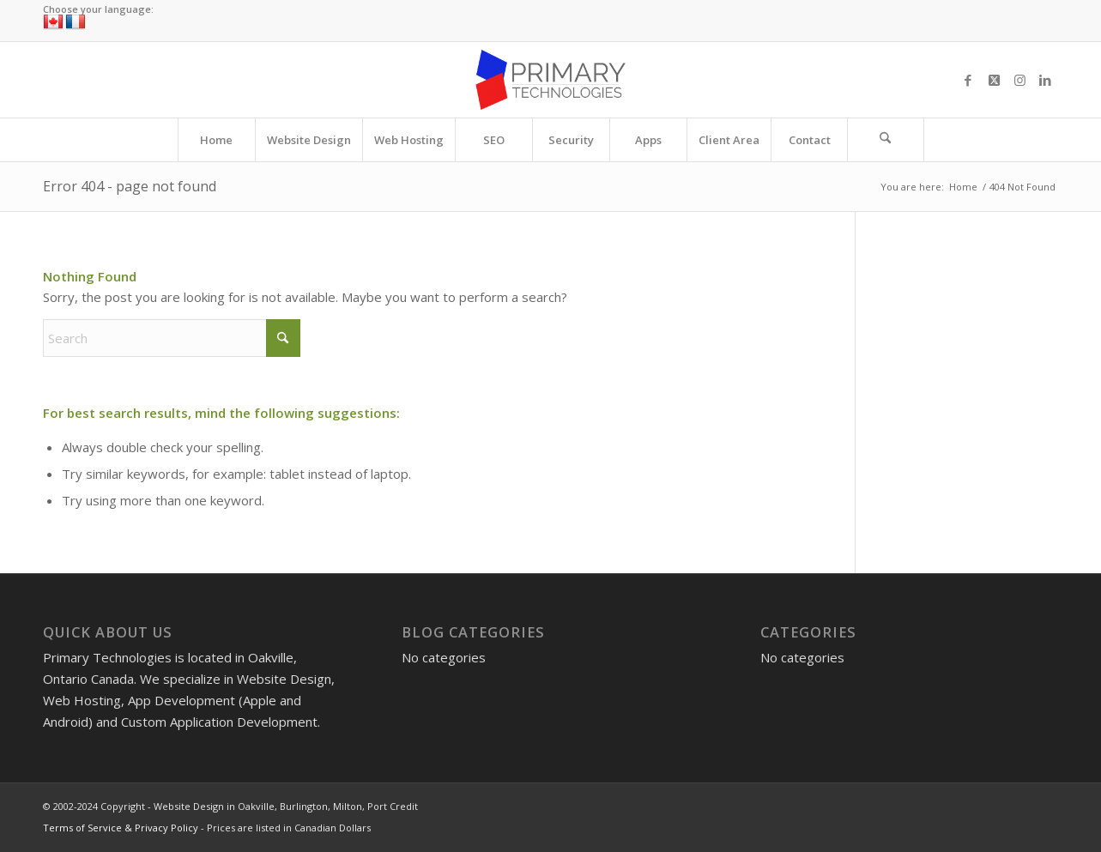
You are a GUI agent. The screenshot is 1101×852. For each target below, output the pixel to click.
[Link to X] (994, 80)
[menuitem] (216, 139)
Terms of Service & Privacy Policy (120, 827)
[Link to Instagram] (1019, 80)
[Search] (885, 139)
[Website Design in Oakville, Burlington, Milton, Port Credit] (550, 80)
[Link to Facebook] (968, 80)
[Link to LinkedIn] (1045, 80)
